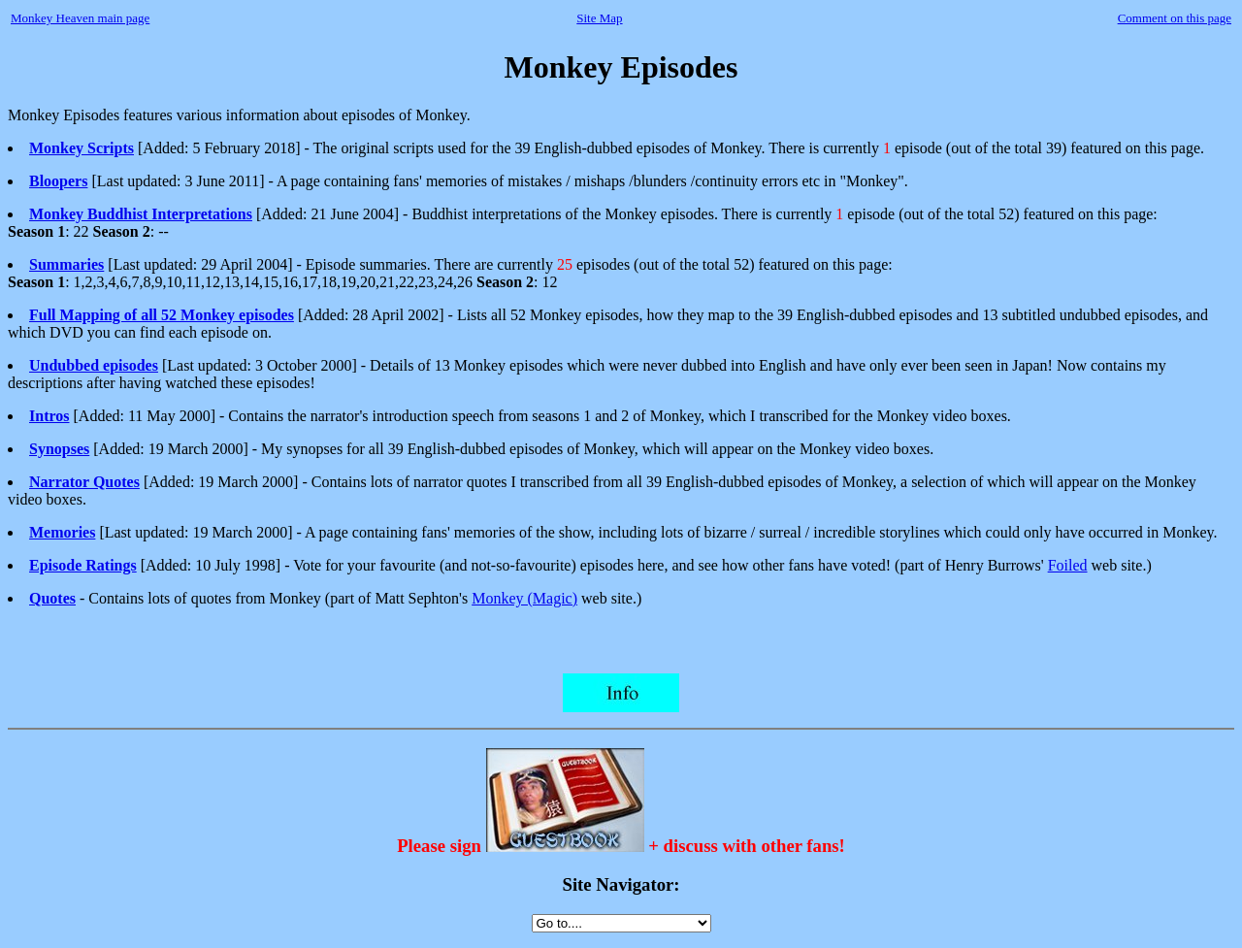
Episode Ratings (83, 565)
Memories (62, 532)
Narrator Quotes (84, 482)
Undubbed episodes (93, 365)
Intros (49, 416)
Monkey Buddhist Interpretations (140, 214)
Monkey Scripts (81, 148)
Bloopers (58, 181)
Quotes (52, 598)
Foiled (1068, 565)
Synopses (59, 449)
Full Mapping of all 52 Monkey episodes (161, 315)
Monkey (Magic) (524, 598)
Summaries (66, 264)
